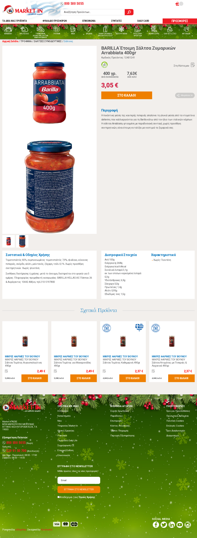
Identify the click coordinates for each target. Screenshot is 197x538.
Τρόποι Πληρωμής (119, 430)
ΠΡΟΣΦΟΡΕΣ (180, 21)
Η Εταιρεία (62, 411)
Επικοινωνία (63, 455)
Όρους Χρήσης (87, 497)
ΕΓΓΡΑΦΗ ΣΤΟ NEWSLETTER (79, 489)
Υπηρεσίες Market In (67, 425)
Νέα (59, 420)
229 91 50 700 (14, 451)
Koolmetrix (46, 529)
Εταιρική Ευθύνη (65, 450)
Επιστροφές (116, 420)
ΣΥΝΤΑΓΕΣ (116, 20)
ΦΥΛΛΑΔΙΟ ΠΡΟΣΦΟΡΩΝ (55, 20)
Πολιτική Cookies (175, 420)
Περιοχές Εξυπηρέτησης (122, 435)
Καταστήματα (63, 416)
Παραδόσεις (116, 416)
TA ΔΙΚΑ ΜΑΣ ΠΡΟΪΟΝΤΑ (14, 20)
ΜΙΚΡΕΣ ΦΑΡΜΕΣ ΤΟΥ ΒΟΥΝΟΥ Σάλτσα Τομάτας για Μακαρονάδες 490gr (72, 362)
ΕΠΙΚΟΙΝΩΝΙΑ (88, 20)
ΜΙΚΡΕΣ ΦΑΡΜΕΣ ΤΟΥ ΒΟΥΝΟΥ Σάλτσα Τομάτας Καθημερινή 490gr (121, 361)
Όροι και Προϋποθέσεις (178, 411)
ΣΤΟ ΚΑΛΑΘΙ (126, 95)
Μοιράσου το (187, 95)
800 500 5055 (72, 4)
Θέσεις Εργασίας (65, 430)
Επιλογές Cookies (175, 425)
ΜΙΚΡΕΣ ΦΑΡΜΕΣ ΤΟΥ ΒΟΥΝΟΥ (22, 356)
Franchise (62, 435)
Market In (25, 10)
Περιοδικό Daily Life (67, 440)
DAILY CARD (143, 20)
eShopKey (20, 529)
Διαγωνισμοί (172, 435)
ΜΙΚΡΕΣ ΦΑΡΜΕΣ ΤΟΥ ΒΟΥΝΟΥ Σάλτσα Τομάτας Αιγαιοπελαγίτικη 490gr (23, 362)
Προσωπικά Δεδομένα (177, 416)
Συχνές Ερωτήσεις (119, 411)
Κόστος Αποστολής (120, 425)
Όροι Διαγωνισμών (175, 430)
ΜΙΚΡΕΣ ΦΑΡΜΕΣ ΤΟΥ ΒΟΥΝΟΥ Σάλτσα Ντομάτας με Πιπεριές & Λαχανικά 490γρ (169, 362)
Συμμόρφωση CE (65, 445)
